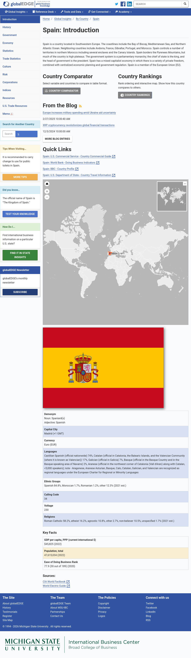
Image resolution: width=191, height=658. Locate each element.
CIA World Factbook (56, 581)
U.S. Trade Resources (15, 105)
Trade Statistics (12, 58)
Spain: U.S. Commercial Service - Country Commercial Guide (79, 156)
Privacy (102, 611)
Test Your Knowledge (20, 214)
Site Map (8, 620)
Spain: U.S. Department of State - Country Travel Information (79, 175)
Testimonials (10, 611)
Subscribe (20, 292)
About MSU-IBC (59, 607)
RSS (148, 620)
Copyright (103, 603)
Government (10, 35)
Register (7, 616)
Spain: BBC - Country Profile (61, 169)
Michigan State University (34, 626)
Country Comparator (61, 90)
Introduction (10, 19)
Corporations (10, 82)
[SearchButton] (185, 4)
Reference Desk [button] (44, 11)
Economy (8, 42)
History (7, 27)
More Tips (20, 177)
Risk (5, 74)
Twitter (150, 603)
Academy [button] (123, 11)
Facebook (151, 607)
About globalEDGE (13, 603)
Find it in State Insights (20, 255)
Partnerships (57, 611)
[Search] (158, 4)
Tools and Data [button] (72, 11)
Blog (148, 616)
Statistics (8, 50)
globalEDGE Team (60, 603)
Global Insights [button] (16, 11)
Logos (101, 616)
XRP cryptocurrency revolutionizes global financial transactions (79, 125)
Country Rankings (135, 95)
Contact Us (56, 616)
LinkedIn (150, 611)
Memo (8, 113)
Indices (7, 90)
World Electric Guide (56, 586)
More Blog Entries (57, 138)
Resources (9, 98)
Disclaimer (104, 607)
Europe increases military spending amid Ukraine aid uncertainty (79, 112)
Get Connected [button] (99, 11)
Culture (7, 66)
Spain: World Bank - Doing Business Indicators (71, 162)
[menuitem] (133, 261)
